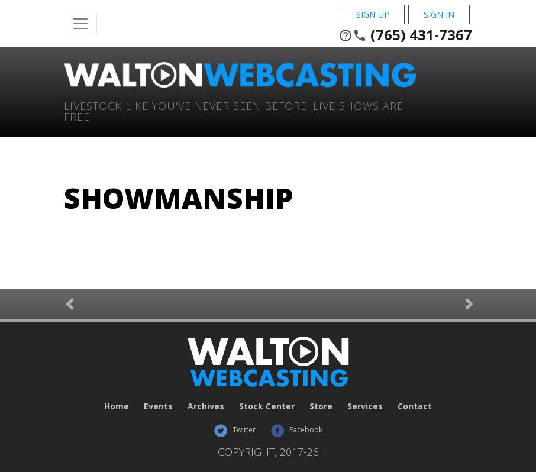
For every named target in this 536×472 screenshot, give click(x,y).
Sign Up (372, 14)
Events (158, 406)
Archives (206, 406)
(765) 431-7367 (405, 35)
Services (365, 406)
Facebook (296, 430)
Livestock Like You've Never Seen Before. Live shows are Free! (233, 110)
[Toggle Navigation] (80, 23)
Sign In (439, 14)
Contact (415, 406)
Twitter (235, 430)
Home (116, 406)
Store (320, 406)
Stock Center (267, 406)
